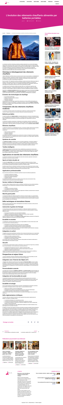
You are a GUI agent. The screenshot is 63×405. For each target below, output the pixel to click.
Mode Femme (36, 1)
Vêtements (56, 1)
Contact (57, 3)
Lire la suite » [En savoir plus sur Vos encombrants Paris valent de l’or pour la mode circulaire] (54, 384)
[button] (28, 322)
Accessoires (22, 1)
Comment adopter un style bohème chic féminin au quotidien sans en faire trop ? (47, 378)
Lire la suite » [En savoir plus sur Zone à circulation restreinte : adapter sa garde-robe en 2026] (54, 375)
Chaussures (29, 1)
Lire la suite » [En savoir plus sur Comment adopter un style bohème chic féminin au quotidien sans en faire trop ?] (54, 379)
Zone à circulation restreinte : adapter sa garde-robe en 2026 (7, 353)
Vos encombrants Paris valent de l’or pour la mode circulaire (33, 353)
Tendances (50, 1)
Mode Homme (43, 1)
